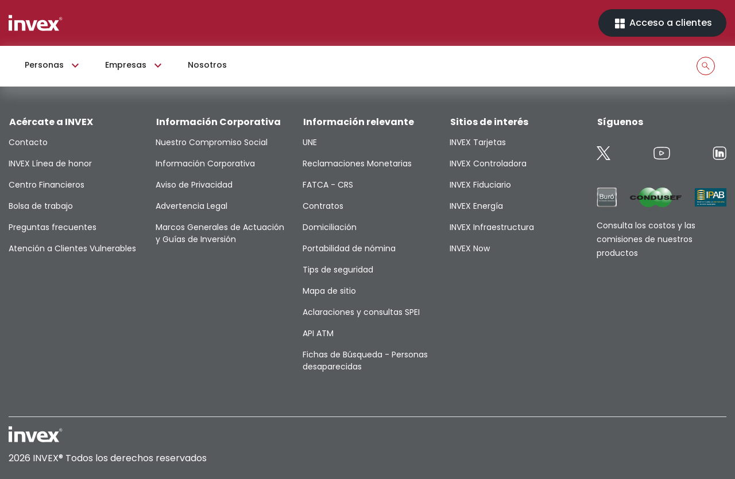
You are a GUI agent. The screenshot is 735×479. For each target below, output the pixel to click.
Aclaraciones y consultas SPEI (361, 312)
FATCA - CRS (328, 184)
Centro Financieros (46, 184)
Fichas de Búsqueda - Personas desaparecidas (365, 360)
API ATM (318, 333)
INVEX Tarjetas (478, 142)
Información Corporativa (205, 163)
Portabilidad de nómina (349, 248)
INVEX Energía (476, 206)
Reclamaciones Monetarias (357, 163)
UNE (310, 142)
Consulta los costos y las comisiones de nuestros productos (646, 239)
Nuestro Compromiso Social (212, 142)
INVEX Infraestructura (492, 227)
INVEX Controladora (488, 163)
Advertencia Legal (191, 206)
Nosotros (207, 65)
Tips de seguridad (338, 269)
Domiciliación (330, 227)
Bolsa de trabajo (41, 206)
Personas (53, 65)
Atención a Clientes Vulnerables (72, 248)
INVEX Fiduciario (480, 184)
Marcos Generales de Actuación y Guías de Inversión (220, 233)
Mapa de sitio (329, 291)
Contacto (28, 142)
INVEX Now (470, 248)
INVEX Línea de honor (50, 163)
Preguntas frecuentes (52, 227)
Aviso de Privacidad (194, 184)
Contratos (323, 206)
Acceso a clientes (662, 23)
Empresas (135, 65)
